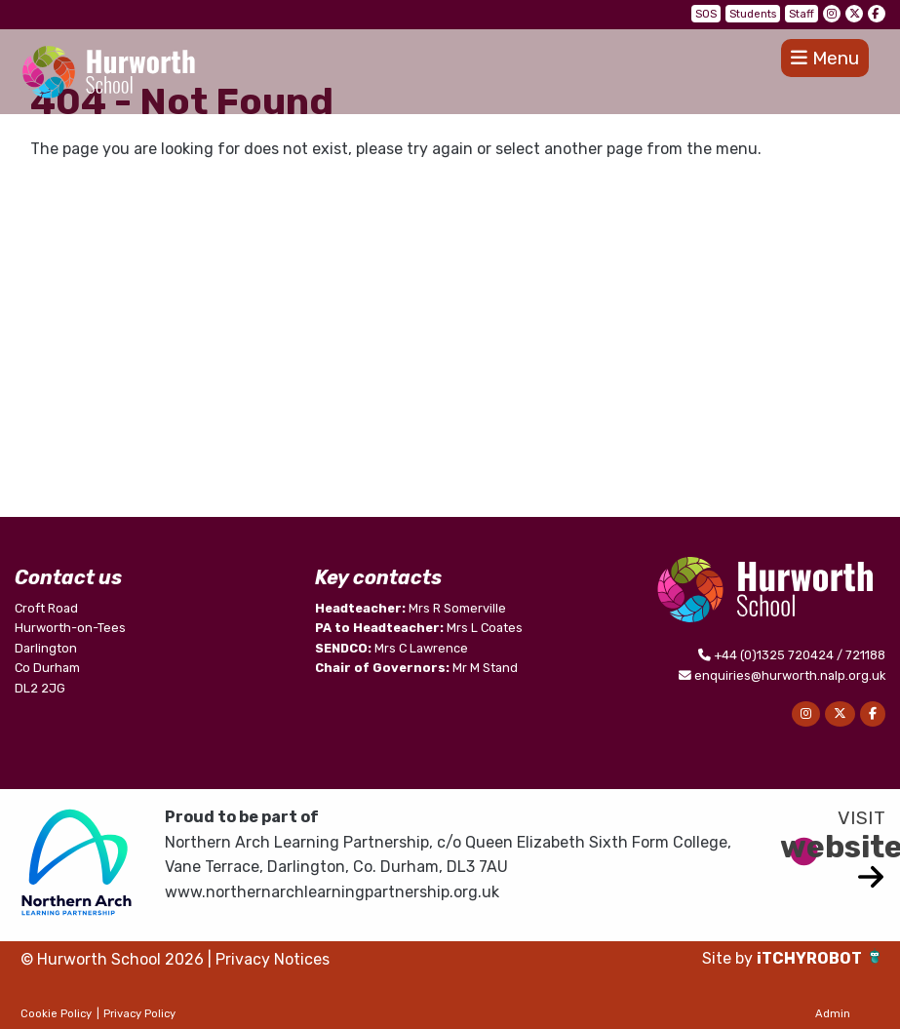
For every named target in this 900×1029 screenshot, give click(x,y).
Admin (832, 1014)
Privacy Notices (272, 959)
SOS (706, 14)
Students (752, 14)
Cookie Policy (56, 1014)
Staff (801, 14)
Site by (729, 958)
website (832, 846)
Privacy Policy (139, 1014)
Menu (825, 58)
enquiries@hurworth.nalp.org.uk (789, 675)
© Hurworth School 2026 (112, 959)
